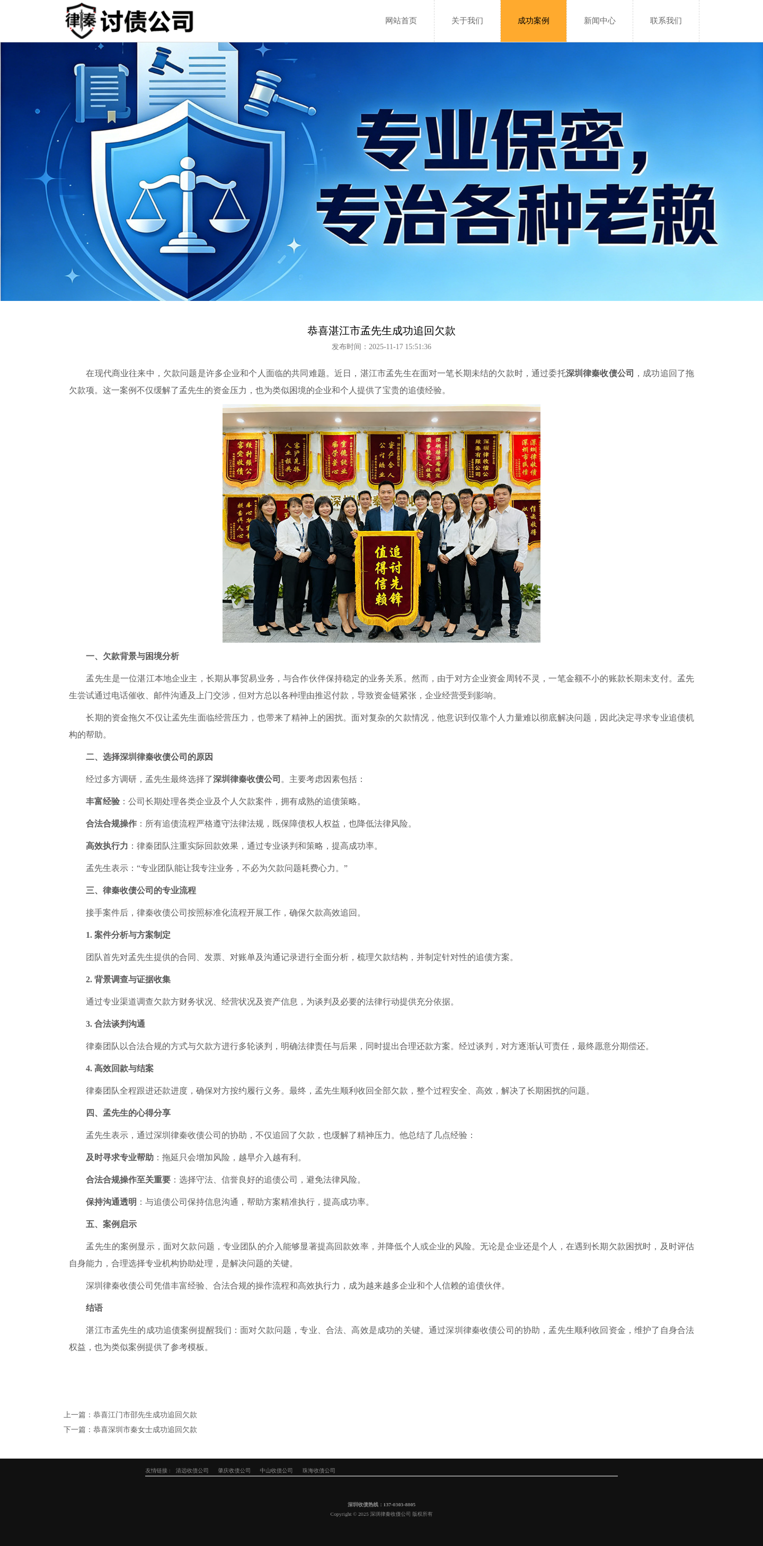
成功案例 (533, 20)
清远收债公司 (292, 1470)
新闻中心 (600, 20)
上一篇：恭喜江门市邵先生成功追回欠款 (130, 1415)
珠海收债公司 (352, 1470)
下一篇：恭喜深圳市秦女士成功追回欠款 (130, 1430)
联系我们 (666, 20)
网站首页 (401, 20)
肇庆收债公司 (312, 1470)
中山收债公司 (332, 1470)
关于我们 (467, 20)
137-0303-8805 (390, 1507)
